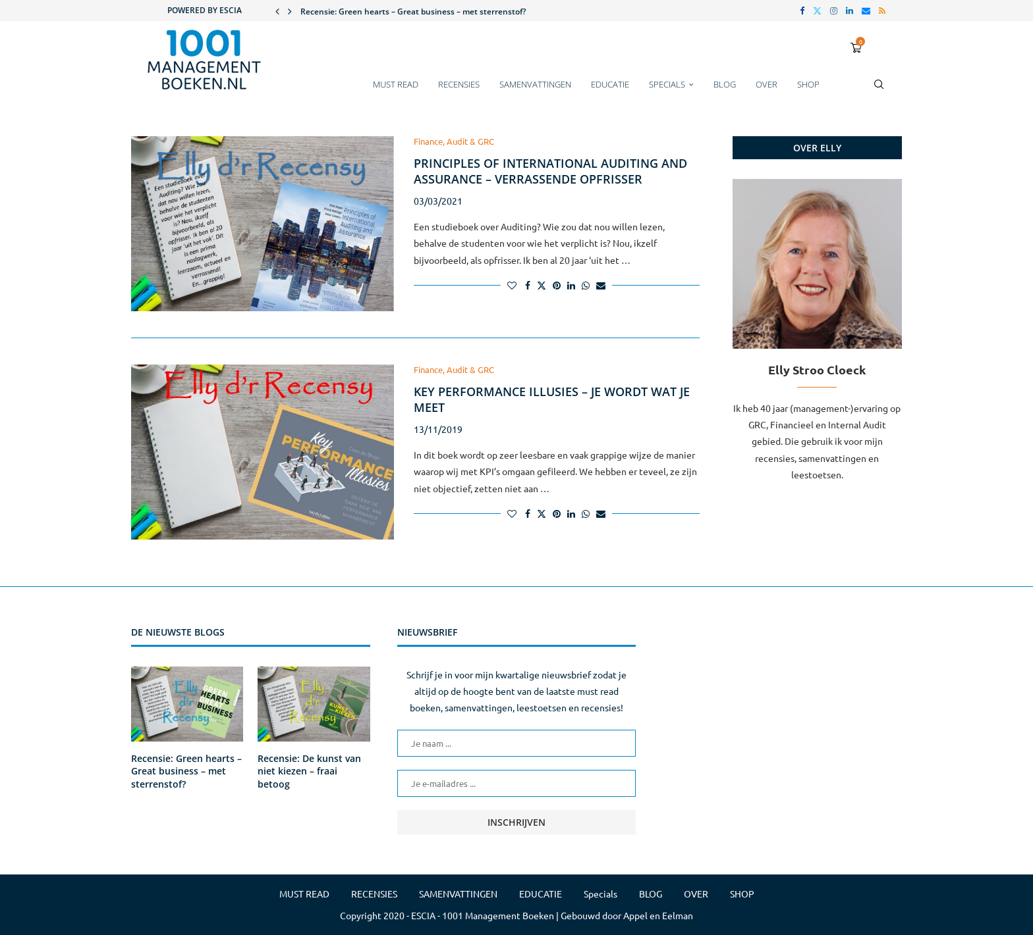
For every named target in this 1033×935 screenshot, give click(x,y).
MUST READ (395, 84)
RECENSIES (459, 84)
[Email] (866, 10)
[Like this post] (511, 285)
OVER (766, 84)
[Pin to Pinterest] (557, 285)
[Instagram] (833, 10)
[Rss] (882, 10)
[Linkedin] (849, 10)
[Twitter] (817, 10)
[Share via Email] (600, 285)
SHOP (808, 84)
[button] (277, 10)
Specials (667, 84)
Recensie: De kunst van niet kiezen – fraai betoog (309, 771)
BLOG (724, 84)
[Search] (878, 90)
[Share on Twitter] (541, 285)
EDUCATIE (610, 84)
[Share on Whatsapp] (586, 285)
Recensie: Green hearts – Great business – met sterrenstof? (413, 11)
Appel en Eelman (658, 915)
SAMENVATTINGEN (535, 84)
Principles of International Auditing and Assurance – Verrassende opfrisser (550, 171)
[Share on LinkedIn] (571, 285)
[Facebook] (802, 10)
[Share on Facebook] (527, 285)
